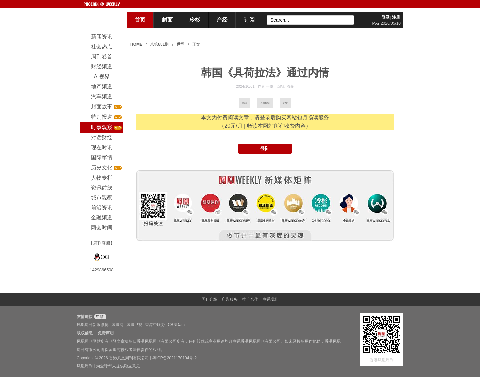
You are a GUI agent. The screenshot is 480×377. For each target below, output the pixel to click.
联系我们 (271, 299)
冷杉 (194, 20)
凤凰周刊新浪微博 (93, 324)
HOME (136, 44)
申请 (99, 316)
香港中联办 (155, 324)
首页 (140, 20)
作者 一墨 (266, 86)
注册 (396, 17)
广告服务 (230, 299)
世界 (181, 44)
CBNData (176, 324)
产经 (222, 20)
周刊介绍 (209, 299)
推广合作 (250, 299)
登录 (386, 17)
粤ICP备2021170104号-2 (174, 358)
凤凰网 (117, 324)
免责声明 (106, 333)
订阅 (249, 20)
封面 (167, 20)
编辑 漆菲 (285, 86)
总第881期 (159, 44)
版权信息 (85, 333)
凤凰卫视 (134, 324)
